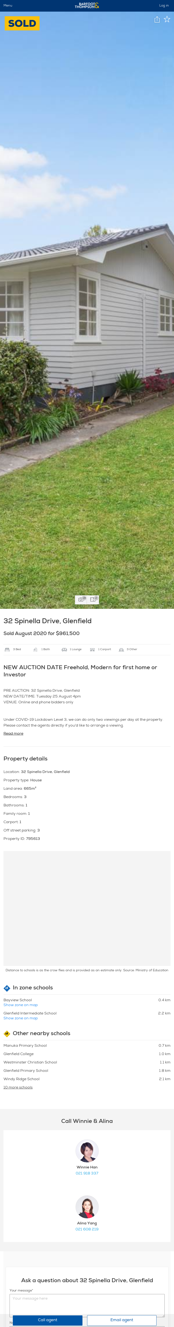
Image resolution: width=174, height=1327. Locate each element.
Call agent (47, 1320)
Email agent (121, 1320)
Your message (21, 1290)
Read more (13, 734)
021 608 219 (87, 1230)
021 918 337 (87, 1174)
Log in (164, 5)
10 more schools (18, 1088)
